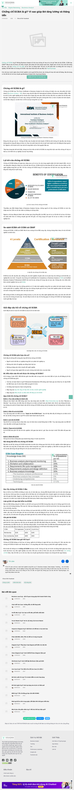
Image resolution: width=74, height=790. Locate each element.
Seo (31, 746)
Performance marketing (36, 749)
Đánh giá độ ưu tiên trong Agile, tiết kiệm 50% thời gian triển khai (30, 701)
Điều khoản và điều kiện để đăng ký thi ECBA (28, 392)
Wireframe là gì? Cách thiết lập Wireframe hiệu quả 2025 (28, 661)
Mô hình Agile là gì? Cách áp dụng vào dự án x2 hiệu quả (28, 685)
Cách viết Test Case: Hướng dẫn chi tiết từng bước (26, 604)
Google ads (33, 752)
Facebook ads (33, 754)
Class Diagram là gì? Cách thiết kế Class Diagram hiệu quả (28, 653)
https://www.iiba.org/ (52, 401)
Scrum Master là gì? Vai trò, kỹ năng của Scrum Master (27, 620)
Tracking (32, 743)
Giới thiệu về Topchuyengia (59, 741)
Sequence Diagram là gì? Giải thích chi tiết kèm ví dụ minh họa (30, 628)
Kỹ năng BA (27, 582)
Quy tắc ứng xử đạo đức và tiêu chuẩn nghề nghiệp (30, 389)
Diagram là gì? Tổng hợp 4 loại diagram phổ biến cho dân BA (29, 645)
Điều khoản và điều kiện (10, 776)
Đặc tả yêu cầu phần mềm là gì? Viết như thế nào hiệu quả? (29, 709)
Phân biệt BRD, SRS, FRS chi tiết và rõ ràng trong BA (27, 637)
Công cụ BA (6, 582)
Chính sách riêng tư (9, 773)
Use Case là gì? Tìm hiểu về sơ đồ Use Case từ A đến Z (27, 669)
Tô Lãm (11, 561)
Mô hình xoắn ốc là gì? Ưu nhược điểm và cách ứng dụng (28, 677)
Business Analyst (34, 741)
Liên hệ (54, 749)
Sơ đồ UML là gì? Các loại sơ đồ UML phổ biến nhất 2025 (28, 612)
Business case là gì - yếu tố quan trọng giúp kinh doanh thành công (31, 596)
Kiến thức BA (17, 582)
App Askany (55, 743)
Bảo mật (54, 746)
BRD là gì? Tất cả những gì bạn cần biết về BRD (25, 693)
